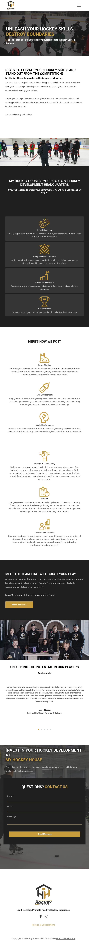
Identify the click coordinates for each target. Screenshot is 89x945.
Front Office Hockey (65, 938)
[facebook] (40, 917)
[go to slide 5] (50, 729)
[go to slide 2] (41, 729)
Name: (10, 796)
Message (11, 816)
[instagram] (46, 917)
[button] (79, 5)
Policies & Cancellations (43, 924)
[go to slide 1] (38, 729)
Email (9, 806)
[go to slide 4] (47, 729)
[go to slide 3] (44, 729)
